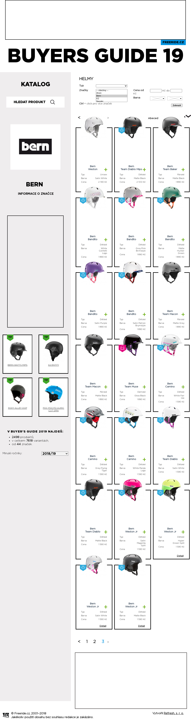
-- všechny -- (111, 90)
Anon (111, 93)
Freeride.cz (173, 42)
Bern (111, 96)
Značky (83, 90)
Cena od (138, 90)
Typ (81, 86)
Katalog (35, 84)
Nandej (111, 101)
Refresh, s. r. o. (174, 713)
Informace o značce (36, 193)
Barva (136, 98)
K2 (111, 98)
